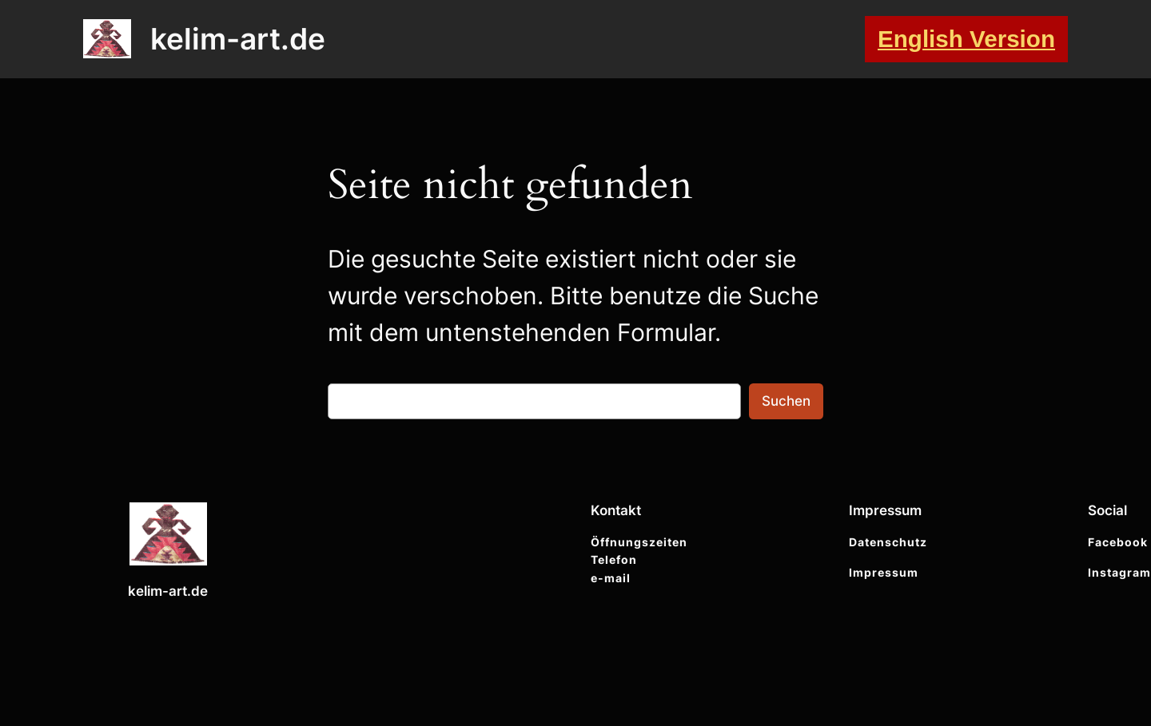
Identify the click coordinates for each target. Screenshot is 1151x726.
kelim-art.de (237, 39)
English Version (966, 39)
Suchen (786, 401)
